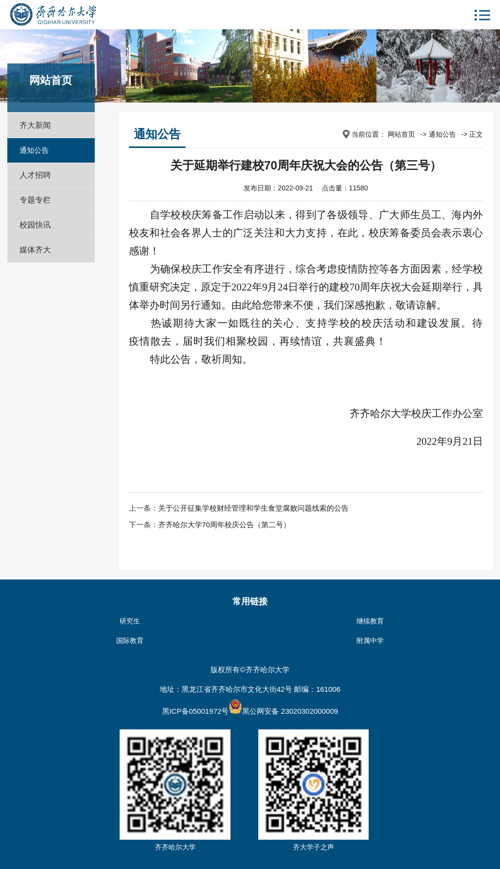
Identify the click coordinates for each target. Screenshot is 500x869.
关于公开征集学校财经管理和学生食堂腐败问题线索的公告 (253, 508)
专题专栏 (35, 200)
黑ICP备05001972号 (195, 711)
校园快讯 (35, 225)
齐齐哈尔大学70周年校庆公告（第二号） (224, 524)
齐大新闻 (35, 125)
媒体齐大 (35, 250)
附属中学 (370, 640)
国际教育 (130, 640)
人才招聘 (35, 175)
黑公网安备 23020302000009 (283, 711)
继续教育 (370, 621)
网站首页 (401, 134)
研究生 (130, 621)
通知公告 (34, 150)
